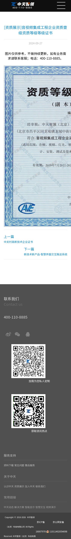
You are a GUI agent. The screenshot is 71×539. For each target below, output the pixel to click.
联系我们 (40, 492)
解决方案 (19, 512)
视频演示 (51, 512)
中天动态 (9, 512)
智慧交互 (40, 512)
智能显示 (30, 512)
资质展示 (19, 492)
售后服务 (30, 472)
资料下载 (9, 472)
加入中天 (30, 492)
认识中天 (9, 492)
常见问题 (19, 472)
